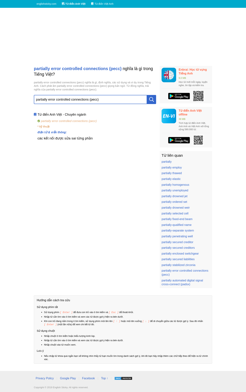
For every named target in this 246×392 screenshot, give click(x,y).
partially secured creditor (177, 242)
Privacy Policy (45, 377)
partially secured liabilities (178, 259)
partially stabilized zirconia (178, 265)
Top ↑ (104, 377)
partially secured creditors (178, 247)
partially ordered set (174, 201)
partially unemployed (175, 190)
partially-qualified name (177, 224)
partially (167, 161)
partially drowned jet (174, 196)
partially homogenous (175, 184)
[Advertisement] (123, 36)
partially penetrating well (177, 236)
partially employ (172, 167)
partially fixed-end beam (177, 219)
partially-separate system (178, 230)
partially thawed (172, 173)
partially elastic (171, 178)
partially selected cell (175, 213)
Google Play (68, 377)
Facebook (88, 377)
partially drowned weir (176, 207)
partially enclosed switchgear (180, 253)
